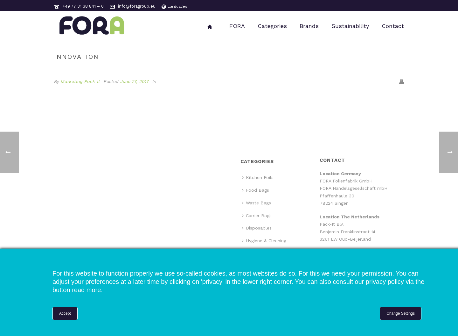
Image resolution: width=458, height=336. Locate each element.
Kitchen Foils (258, 177)
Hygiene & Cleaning (264, 240)
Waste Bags (256, 202)
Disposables (257, 227)
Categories (272, 26)
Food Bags (255, 190)
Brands (309, 26)
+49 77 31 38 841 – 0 (83, 6)
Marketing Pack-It (80, 81)
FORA (237, 26)
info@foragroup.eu (137, 6)
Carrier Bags (257, 215)
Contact (393, 26)
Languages (174, 6)
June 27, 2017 (134, 81)
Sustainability (350, 26)
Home (365, 70)
